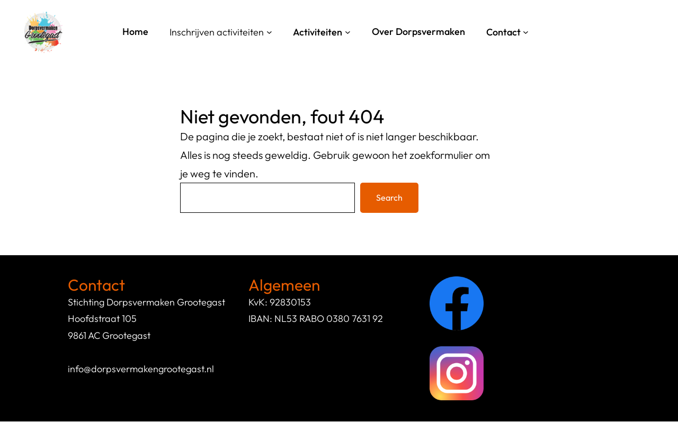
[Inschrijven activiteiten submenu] (269, 32)
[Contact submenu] (526, 32)
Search (389, 197)
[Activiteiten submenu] (348, 32)
